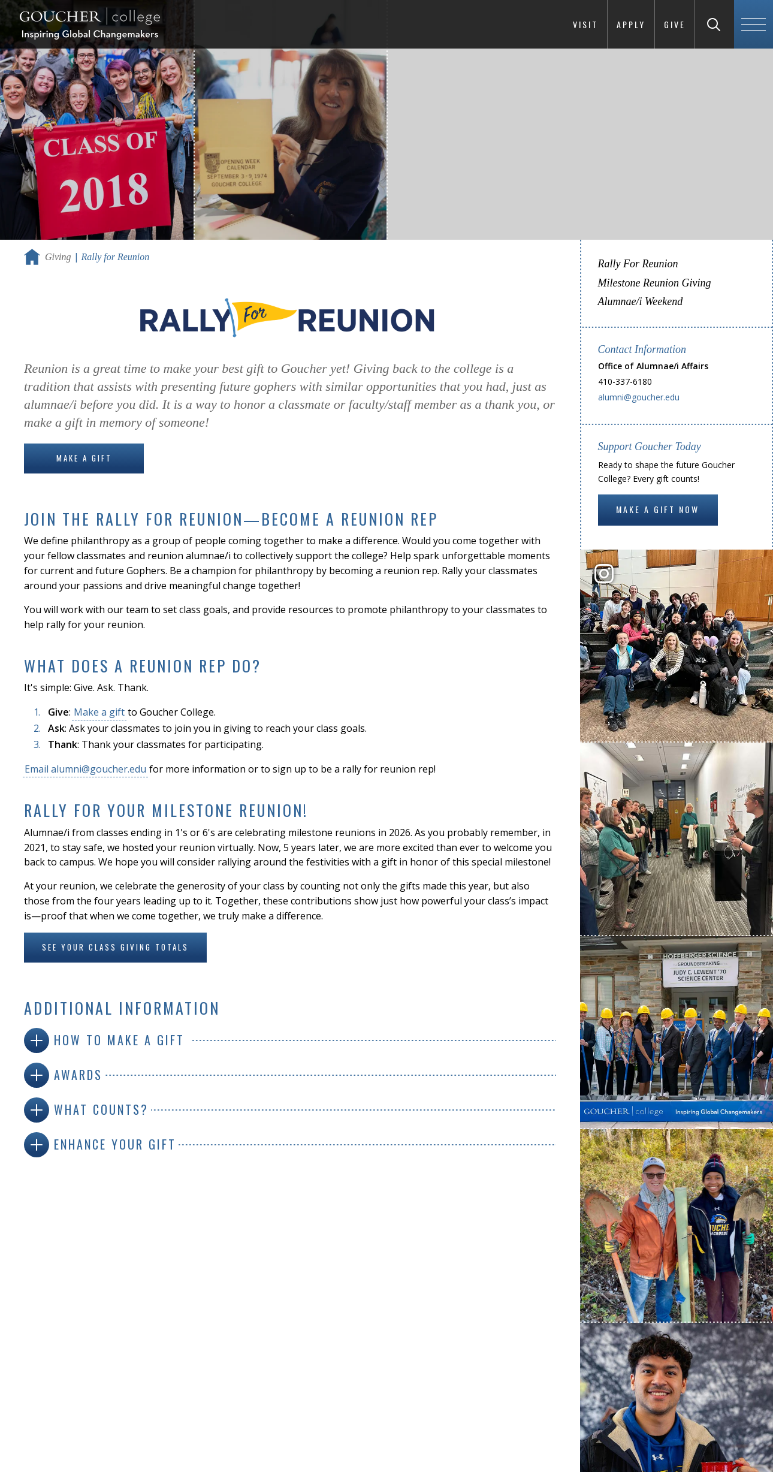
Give (675, 24)
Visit (585, 24)
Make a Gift (84, 458)
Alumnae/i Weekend (640, 301)
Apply (631, 24)
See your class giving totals (115, 947)
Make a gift (99, 712)
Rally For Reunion (638, 264)
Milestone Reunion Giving (654, 283)
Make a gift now (657, 509)
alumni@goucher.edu (639, 397)
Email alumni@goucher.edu (85, 769)
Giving (58, 257)
